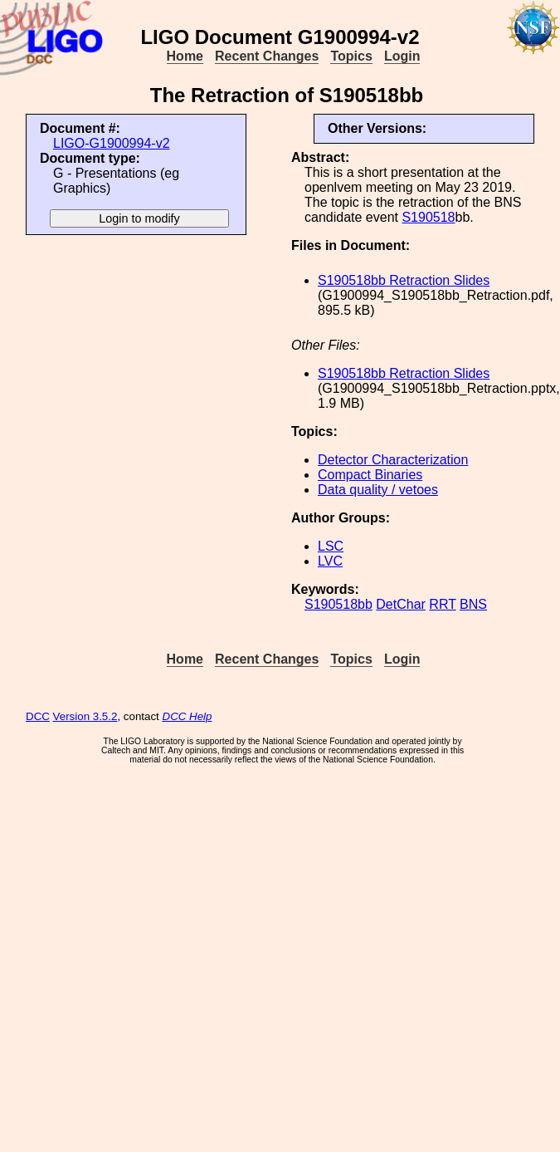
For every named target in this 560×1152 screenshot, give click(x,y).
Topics (351, 56)
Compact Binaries (370, 475)
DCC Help (187, 716)
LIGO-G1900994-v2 (111, 143)
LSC (330, 546)
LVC (330, 561)
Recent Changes (267, 56)
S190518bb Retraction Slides (403, 280)
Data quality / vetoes (378, 490)
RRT (442, 604)
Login (402, 56)
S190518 (428, 217)
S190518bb (338, 604)
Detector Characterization (393, 460)
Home (185, 56)
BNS (473, 604)
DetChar (401, 604)
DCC (38, 716)
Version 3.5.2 (85, 716)
